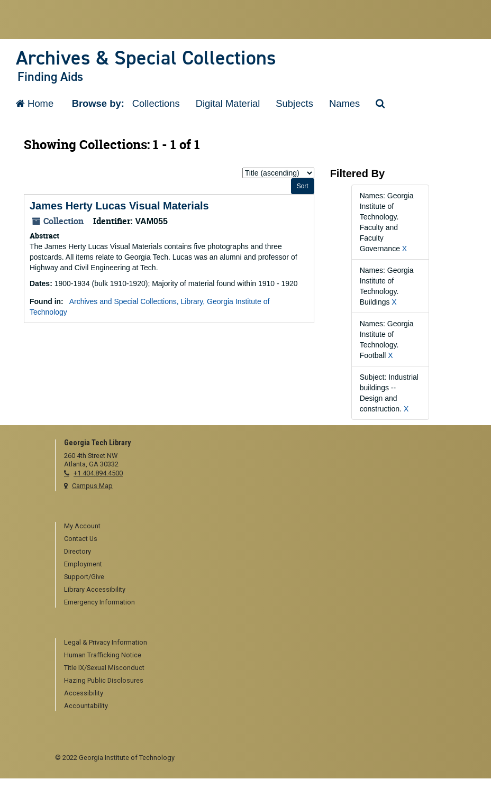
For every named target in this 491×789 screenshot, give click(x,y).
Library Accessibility (94, 589)
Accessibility (83, 693)
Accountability (86, 706)
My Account (82, 526)
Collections (156, 103)
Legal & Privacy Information (105, 642)
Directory (77, 551)
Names (344, 103)
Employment (83, 564)
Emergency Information (99, 602)
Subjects (294, 103)
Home (34, 103)
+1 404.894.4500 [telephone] (98, 473)
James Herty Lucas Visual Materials (119, 206)
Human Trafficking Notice (102, 655)
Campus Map (92, 486)
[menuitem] (250, 526)
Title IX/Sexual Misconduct (104, 668)
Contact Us (80, 539)
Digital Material (228, 103)
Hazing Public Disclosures (103, 680)
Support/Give (84, 577)
